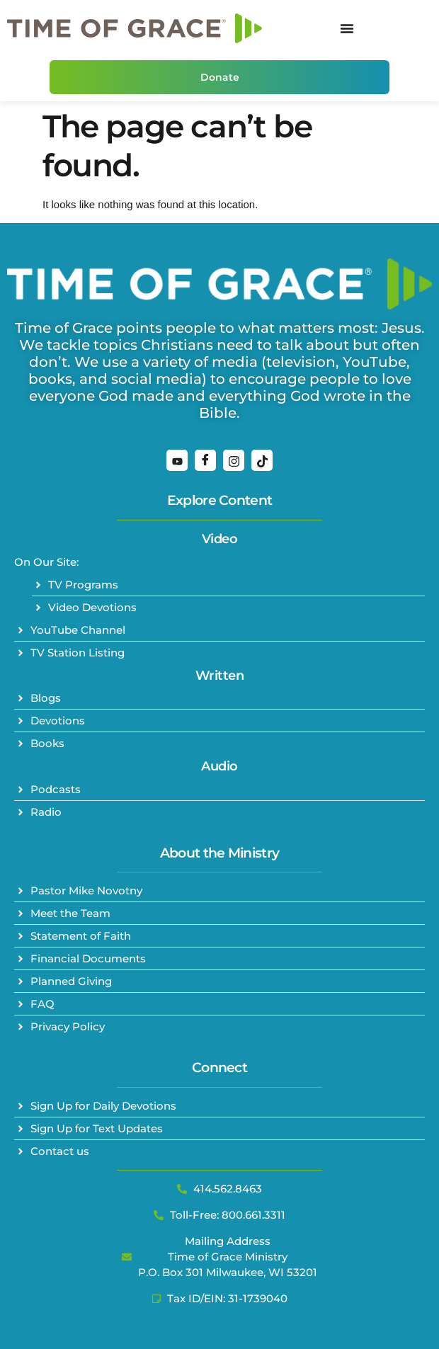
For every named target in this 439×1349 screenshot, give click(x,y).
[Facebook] (205, 460)
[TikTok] (262, 460)
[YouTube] (177, 460)
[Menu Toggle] (347, 28)
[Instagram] (233, 460)
